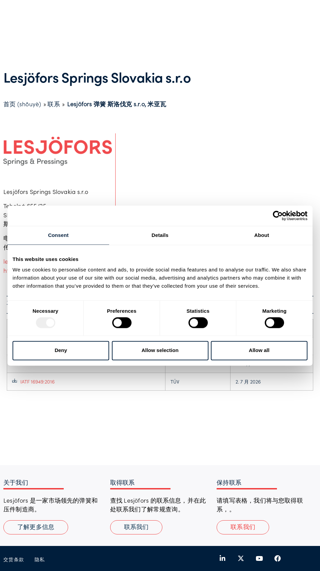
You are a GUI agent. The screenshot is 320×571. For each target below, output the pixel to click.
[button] (243, 527)
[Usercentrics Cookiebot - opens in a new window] (277, 216)
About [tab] (261, 235)
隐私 (40, 559)
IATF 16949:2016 (33, 381)
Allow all (259, 350)
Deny (61, 350)
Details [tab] (160, 235)
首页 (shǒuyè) (22, 104)
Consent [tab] (58, 235)
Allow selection (159, 350)
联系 (53, 104)
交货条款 (13, 559)
